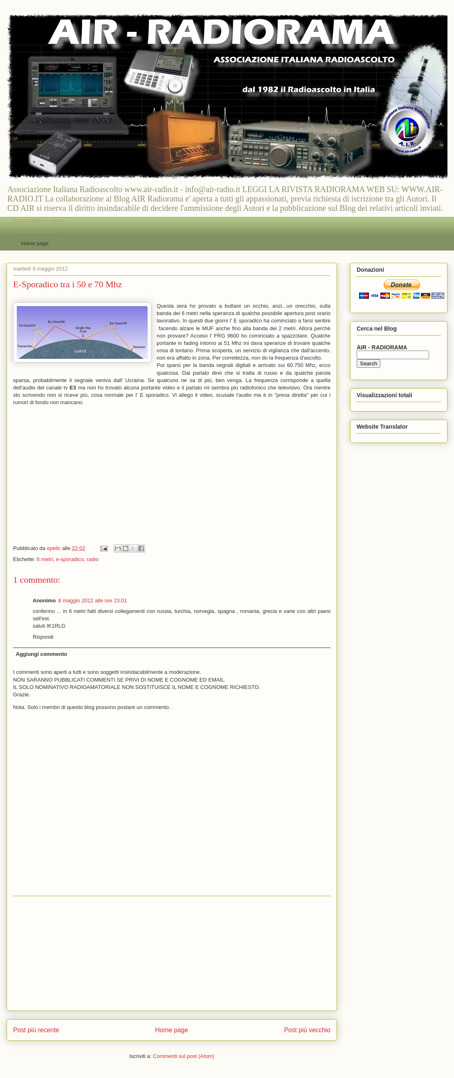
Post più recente (36, 1030)
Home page (35, 243)
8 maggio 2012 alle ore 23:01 (92, 600)
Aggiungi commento (41, 654)
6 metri (45, 559)
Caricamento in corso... (40, 220)
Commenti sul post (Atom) (183, 1056)
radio (93, 559)
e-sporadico (70, 559)
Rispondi (43, 637)
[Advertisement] (171, 953)
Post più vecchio (307, 1030)
